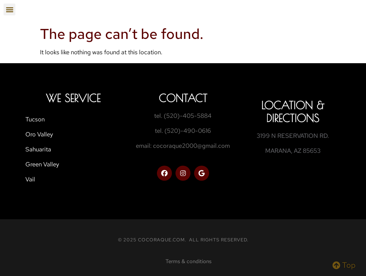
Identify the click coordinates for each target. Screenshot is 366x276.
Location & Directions (292, 111)
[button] (9, 9)
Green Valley (42, 164)
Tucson (35, 119)
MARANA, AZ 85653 (293, 151)
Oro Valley (39, 134)
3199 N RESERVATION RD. (293, 136)
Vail (30, 179)
